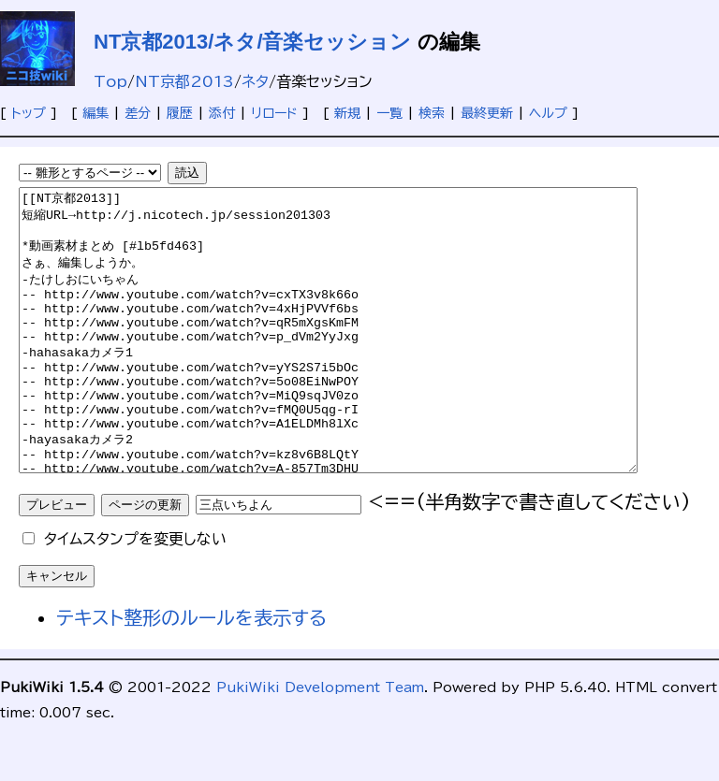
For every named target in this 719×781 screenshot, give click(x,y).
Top (110, 81)
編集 (95, 113)
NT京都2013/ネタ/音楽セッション (253, 41)
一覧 (389, 113)
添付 (222, 113)
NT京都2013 (184, 81)
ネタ (255, 81)
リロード (274, 113)
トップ (28, 113)
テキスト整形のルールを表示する (191, 673)
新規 (347, 113)
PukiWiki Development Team (320, 743)
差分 (138, 113)
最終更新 (487, 113)
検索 (431, 113)
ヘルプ (548, 113)
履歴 (180, 113)
